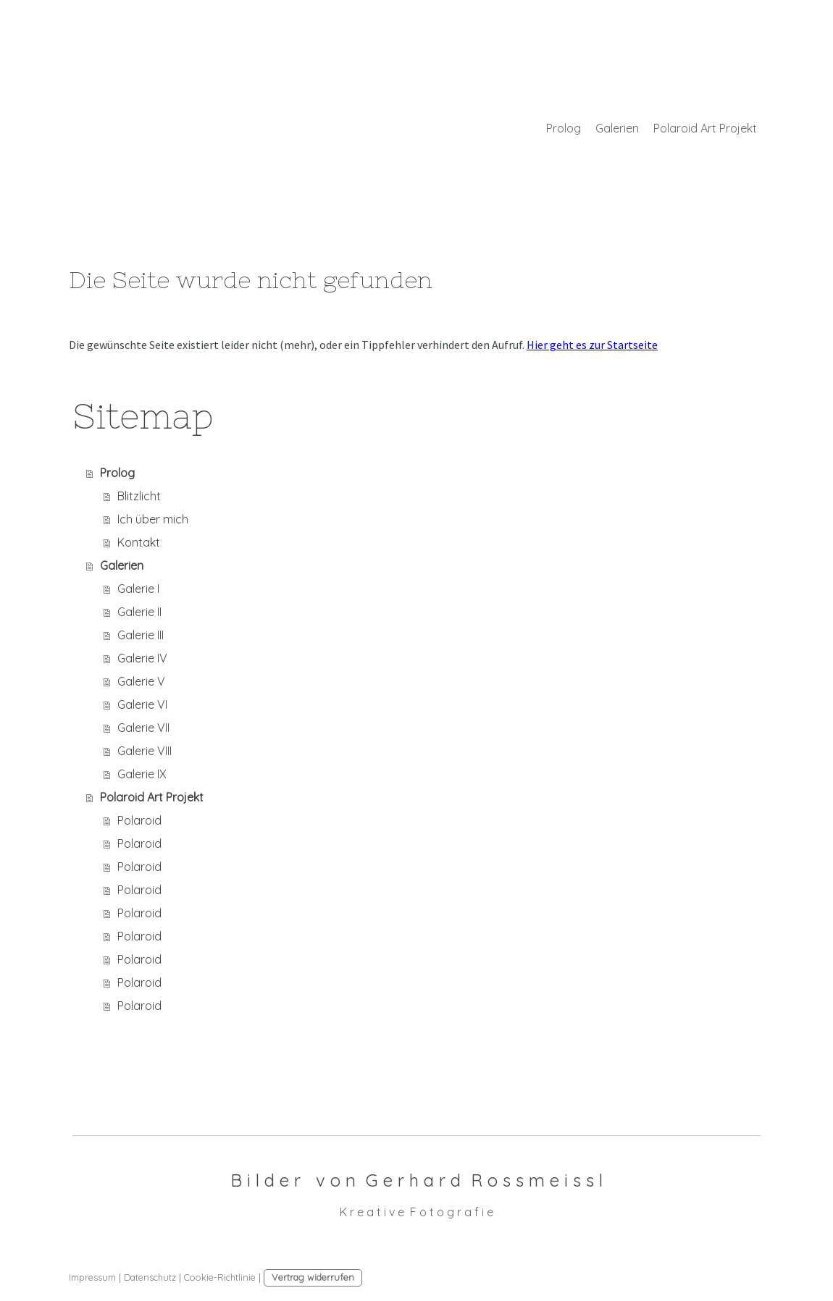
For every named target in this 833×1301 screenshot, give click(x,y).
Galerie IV (142, 658)
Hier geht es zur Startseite (592, 344)
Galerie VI (142, 704)
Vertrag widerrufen (313, 1277)
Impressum (92, 1277)
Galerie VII (143, 727)
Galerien (617, 128)
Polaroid (139, 820)
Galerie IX (142, 774)
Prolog (563, 128)
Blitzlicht (139, 496)
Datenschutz (150, 1277)
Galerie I (138, 588)
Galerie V (141, 681)
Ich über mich (152, 519)
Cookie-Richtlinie (220, 1277)
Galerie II (139, 612)
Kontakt (138, 542)
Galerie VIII (144, 751)
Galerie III (140, 635)
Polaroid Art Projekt (705, 128)
